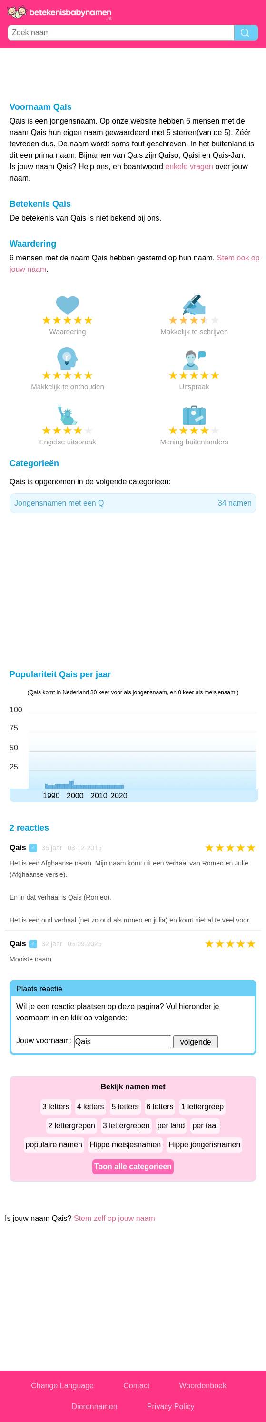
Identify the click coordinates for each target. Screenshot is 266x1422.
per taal (204, 1126)
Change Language (62, 1386)
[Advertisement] (133, 74)
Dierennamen (95, 1407)
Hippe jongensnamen (204, 1145)
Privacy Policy (171, 1407)
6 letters (160, 1107)
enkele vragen (189, 167)
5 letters (125, 1107)
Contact (136, 1386)
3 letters (55, 1107)
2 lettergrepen (71, 1126)
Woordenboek (203, 1386)
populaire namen (54, 1145)
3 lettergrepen (126, 1126)
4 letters (90, 1107)
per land (171, 1126)
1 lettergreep (202, 1107)
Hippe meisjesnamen (125, 1145)
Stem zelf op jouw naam (114, 1218)
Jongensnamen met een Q (133, 503)
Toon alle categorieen (133, 1167)
